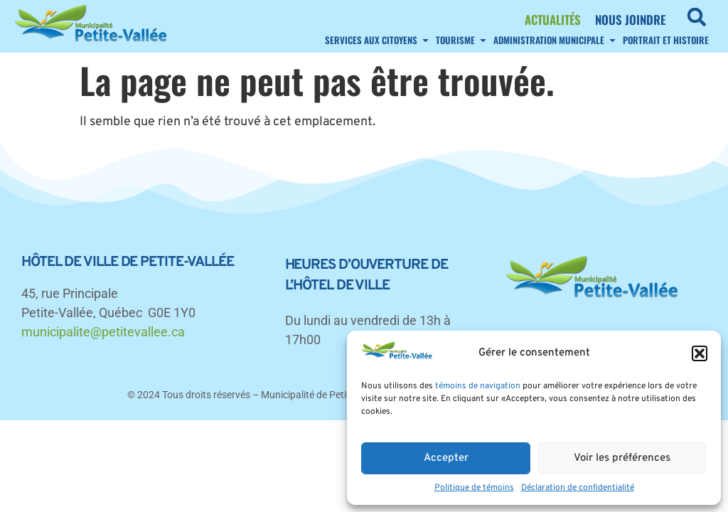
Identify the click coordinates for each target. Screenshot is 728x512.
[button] (699, 353)
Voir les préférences (622, 458)
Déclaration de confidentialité (577, 488)
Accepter (446, 458)
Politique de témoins (474, 488)
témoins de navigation (477, 386)
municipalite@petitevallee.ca (103, 331)
